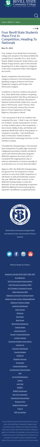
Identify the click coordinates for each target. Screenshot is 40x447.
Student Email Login (20, 405)
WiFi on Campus (20, 412)
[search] (36, 16)
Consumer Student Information (20, 341)
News (18, 22)
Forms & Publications (20, 377)
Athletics (20, 313)
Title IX (20, 409)
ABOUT (11, 22)
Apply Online (20, 310)
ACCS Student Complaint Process (20, 288)
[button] (4, 14)
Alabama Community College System (20, 295)
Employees (20, 363)
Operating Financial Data (20, 398)
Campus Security (20, 331)
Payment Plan (20, 402)
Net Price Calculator (20, 394)
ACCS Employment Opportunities (20, 281)
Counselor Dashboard (20, 348)
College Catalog (20, 338)
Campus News (20, 327)
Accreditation (9, 234)
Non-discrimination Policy (25, 234)
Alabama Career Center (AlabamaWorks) (20, 299)
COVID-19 (20, 356)
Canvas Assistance (23, 334)
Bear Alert (20, 317)
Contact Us (20, 345)
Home (4, 22)
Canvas (12, 334)
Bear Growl (20, 320)
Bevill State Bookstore (20, 324)
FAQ (20, 373)
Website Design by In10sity (20, 265)
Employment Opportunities (20, 370)
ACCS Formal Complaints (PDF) (20, 285)
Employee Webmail (20, 366)
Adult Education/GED (20, 292)
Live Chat (20, 384)
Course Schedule (20, 352)
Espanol (20, 237)
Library (20, 380)
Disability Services (20, 359)
